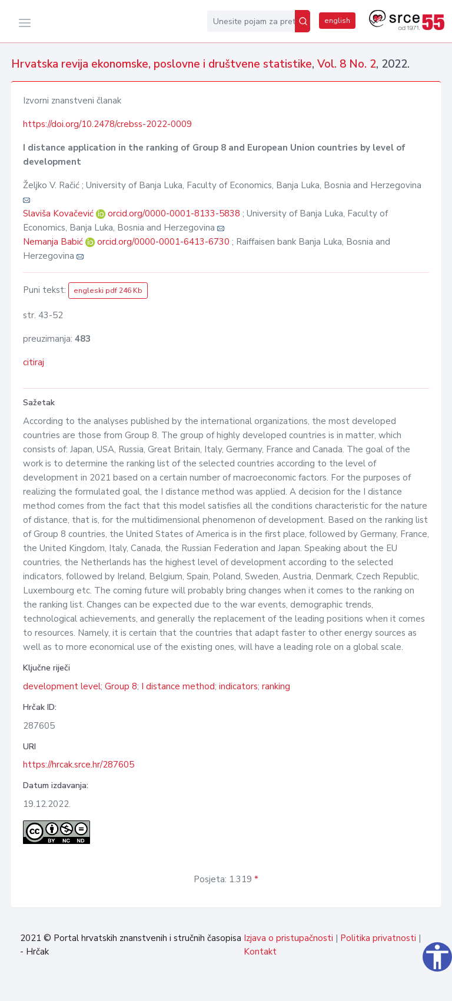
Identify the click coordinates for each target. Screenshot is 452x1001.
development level (62, 686)
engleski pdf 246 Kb (108, 290)
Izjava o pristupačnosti (288, 938)
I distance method (178, 686)
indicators (238, 686)
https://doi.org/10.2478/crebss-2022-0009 (107, 124)
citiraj (33, 362)
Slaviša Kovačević (59, 213)
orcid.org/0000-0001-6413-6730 (163, 242)
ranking (276, 686)
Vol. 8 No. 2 (346, 64)
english (337, 20)
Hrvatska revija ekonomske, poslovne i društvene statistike (161, 64)
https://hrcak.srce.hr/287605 (78, 764)
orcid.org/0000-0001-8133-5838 (174, 213)
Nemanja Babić (54, 242)
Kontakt (260, 951)
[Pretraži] (302, 21)
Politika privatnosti (378, 938)
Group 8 (121, 686)
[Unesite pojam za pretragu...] (251, 21)
